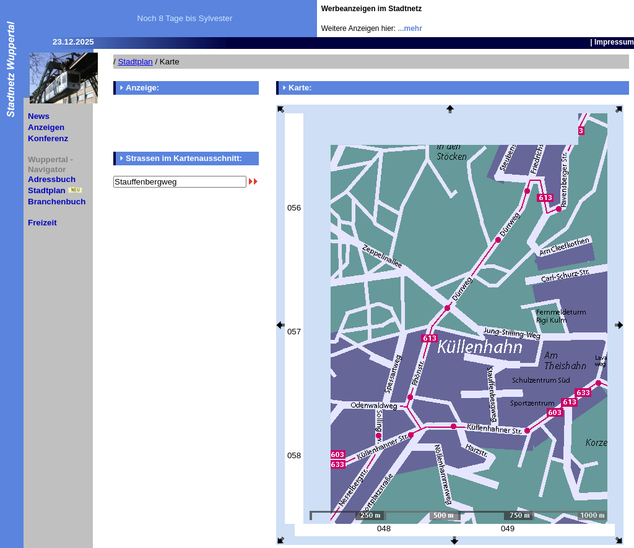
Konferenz (48, 138)
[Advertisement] (561, 18)
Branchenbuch (56, 201)
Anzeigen (46, 127)
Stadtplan (47, 190)
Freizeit (42, 222)
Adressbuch (52, 179)
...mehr (410, 28)
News (39, 116)
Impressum (614, 42)
